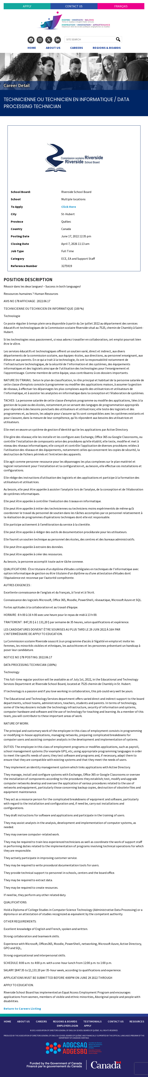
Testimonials (92, 1021)
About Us (53, 48)
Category (17, 258)
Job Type (17, 251)
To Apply (17, 207)
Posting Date (20, 236)
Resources (137, 1021)
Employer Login (67, 1025)
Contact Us (73, 6)
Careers (76, 48)
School (16, 199)
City (13, 214)
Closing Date (20, 244)
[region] (74, 71)
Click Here (68, 207)
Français (121, 6)
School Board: (20, 192)
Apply (27, 6)
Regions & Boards (107, 48)
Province (17, 221)
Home (32, 48)
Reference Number (24, 266)
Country (16, 229)
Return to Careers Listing (22, 1008)
